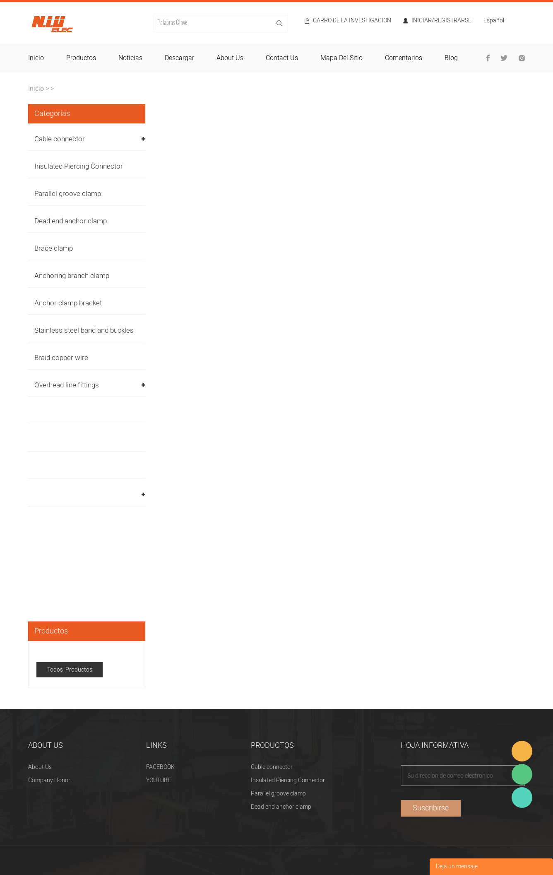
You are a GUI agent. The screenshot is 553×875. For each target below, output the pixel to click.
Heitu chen (522, 797)
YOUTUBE (158, 780)
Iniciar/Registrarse (441, 21)
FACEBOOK (160, 767)
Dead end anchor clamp (70, 221)
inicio (36, 58)
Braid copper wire (61, 358)
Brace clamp (53, 248)
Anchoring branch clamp (71, 276)
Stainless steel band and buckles (84, 330)
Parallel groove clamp (67, 194)
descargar (179, 58)
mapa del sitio (341, 58)
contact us (282, 58)
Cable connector (59, 139)
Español (493, 21)
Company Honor (49, 780)
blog (451, 58)
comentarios (403, 58)
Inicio (36, 89)
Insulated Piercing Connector (78, 166)
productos (81, 58)
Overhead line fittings (66, 385)
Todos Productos (69, 669)
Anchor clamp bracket (68, 303)
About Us (40, 767)
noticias (130, 58)
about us (229, 58)
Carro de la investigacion (352, 21)
